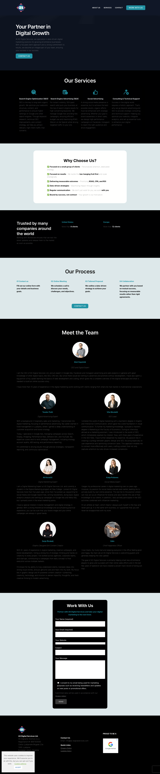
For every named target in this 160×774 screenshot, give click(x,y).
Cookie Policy (66, 754)
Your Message (79, 670)
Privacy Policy (66, 751)
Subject (79, 650)
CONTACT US (24, 56)
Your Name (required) (79, 621)
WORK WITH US (136, 8)
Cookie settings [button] (20, 764)
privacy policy (60, 699)
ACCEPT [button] (18, 767)
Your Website (79, 641)
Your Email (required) (79, 632)
